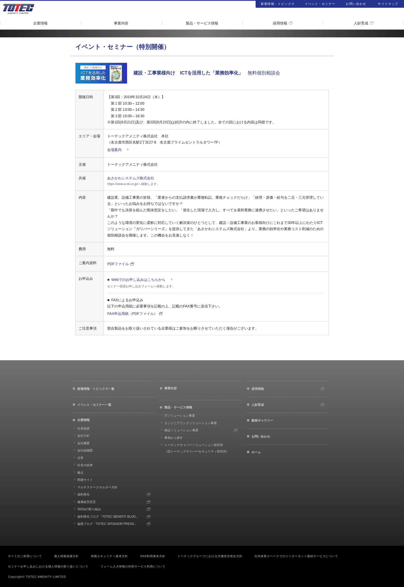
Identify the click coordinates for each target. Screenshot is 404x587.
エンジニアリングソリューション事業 (190, 423)
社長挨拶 (83, 428)
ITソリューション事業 (179, 415)
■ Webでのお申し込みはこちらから (136, 280)
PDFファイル (118, 264)
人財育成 (361, 23)
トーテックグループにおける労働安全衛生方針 (210, 556)
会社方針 (83, 436)
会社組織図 (85, 450)
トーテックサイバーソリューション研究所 (196, 448)
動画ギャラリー (262, 420)
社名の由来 (85, 465)
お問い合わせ (356, 4)
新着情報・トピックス (278, 4)
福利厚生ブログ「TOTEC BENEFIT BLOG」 (108, 516)
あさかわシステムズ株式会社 (130, 178)
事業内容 (121, 23)
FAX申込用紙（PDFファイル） (132, 314)
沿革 (80, 458)
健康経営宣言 (86, 502)
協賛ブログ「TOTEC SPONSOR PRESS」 (107, 524)
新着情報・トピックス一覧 (95, 389)
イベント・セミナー (320, 4)
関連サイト (85, 480)
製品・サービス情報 (202, 23)
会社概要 (83, 443)
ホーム (256, 452)
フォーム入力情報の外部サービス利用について (132, 566)
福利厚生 (83, 494)
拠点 (80, 472)
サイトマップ (388, 4)
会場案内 (114, 150)
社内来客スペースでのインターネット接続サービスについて (296, 556)
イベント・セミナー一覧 (94, 405)
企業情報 (40, 23)
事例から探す (173, 438)
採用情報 (280, 23)
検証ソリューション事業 (181, 430)
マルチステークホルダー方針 (97, 487)
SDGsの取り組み (89, 509)
